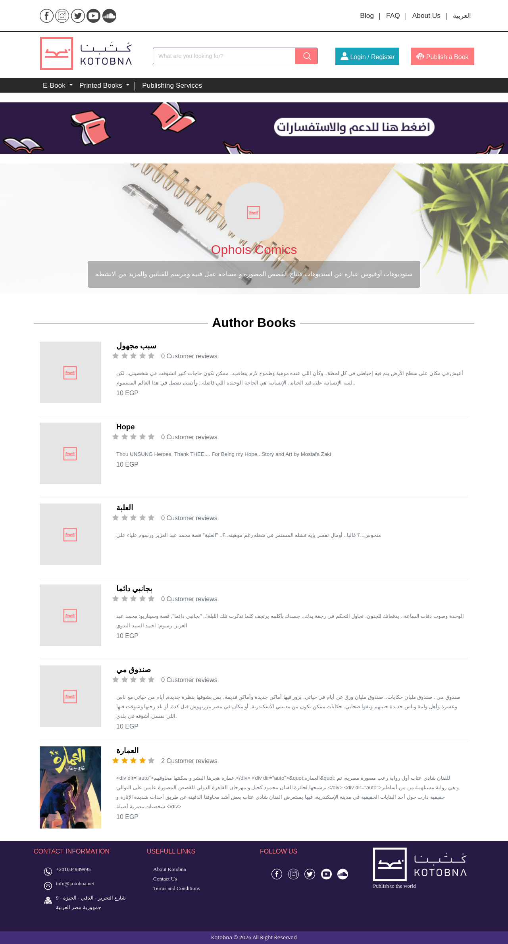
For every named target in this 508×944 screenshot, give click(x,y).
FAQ (393, 15)
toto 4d (317, 890)
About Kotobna (169, 869)
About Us (426, 15)
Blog (367, 15)
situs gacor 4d (281, 890)
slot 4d (303, 890)
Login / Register (368, 57)
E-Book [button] (55, 85)
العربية (462, 15)
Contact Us (165, 879)
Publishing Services (172, 85)
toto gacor (335, 890)
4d (268, 870)
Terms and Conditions (176, 888)
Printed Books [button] (101, 85)
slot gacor (276, 901)
